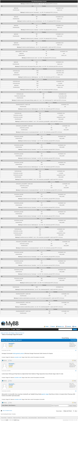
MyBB (7, 420)
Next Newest (12, 405)
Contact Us (9, 417)
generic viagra (45, 394)
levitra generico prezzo (18, 353)
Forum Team (3, 417)
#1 (75, 350)
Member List (61, 326)
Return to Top (24, 417)
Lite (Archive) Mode (32, 417)
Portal (46, 326)
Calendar (69, 326)
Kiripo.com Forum (4, 333)
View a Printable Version (7, 410)
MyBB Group (16, 420)
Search (53, 326)
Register (18, 329)
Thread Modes (73, 340)
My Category (11, 333)
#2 (75, 370)
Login (13, 329)
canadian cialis (18, 357)
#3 (75, 391)
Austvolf (11, 343)
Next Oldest (5, 405)
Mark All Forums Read (42, 417)
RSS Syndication (51, 417)
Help (75, 326)
